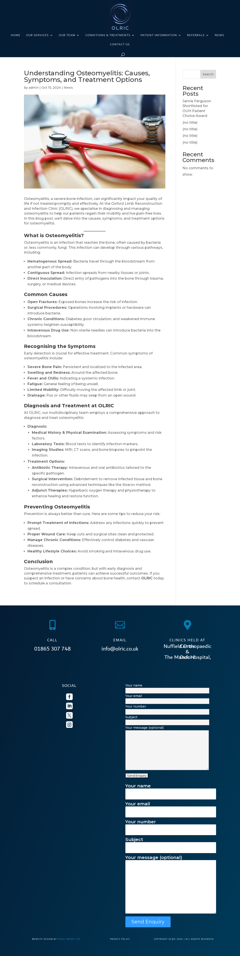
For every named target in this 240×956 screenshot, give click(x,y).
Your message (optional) (170, 885)
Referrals (196, 36)
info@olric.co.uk (119, 648)
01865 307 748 (52, 648)
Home (15, 36)
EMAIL (119, 640)
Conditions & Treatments (107, 36)
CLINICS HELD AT (187, 640)
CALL (52, 640)
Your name (170, 789)
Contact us (120, 45)
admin (34, 88)
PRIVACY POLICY (120, 939)
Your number (170, 825)
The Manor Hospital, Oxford (187, 657)
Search (208, 74)
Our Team (67, 36)
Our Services (37, 36)
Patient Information (159, 36)
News (219, 36)
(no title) (189, 122)
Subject (170, 843)
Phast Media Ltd (69, 939)
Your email (170, 807)
